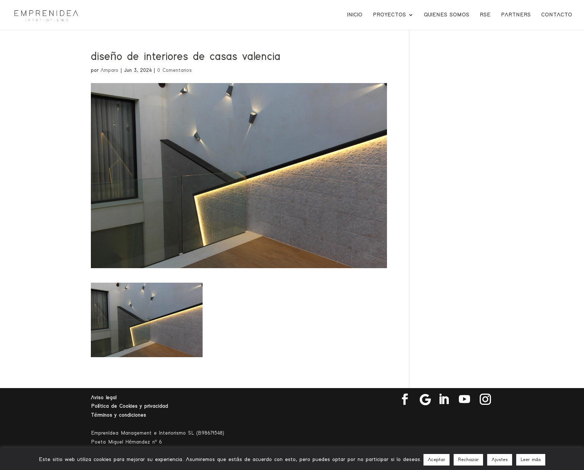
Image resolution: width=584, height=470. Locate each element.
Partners (516, 15)
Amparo (109, 70)
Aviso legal (103, 397)
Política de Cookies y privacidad (129, 406)
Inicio (354, 15)
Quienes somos (446, 15)
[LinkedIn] (443, 400)
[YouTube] (464, 400)
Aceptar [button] (436, 459)
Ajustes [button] (500, 459)
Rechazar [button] (468, 459)
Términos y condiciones (118, 415)
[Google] (425, 399)
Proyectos (389, 15)
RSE (485, 15)
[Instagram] (485, 400)
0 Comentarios (174, 70)
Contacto (556, 15)
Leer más (531, 459)
